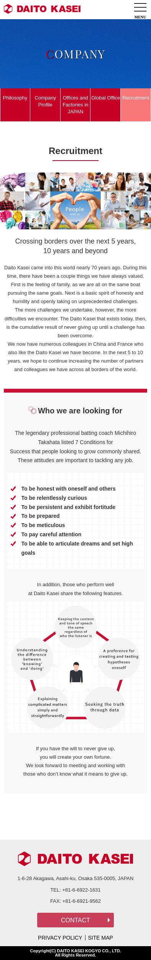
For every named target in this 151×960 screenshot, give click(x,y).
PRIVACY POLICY (60, 937)
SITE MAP (100, 937)
